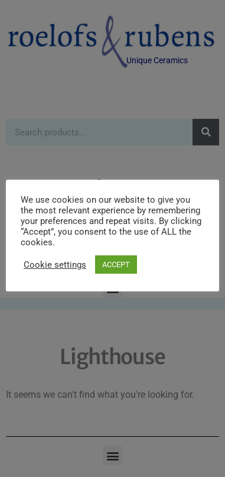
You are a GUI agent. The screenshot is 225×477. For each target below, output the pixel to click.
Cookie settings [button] (55, 264)
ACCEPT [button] (116, 264)
